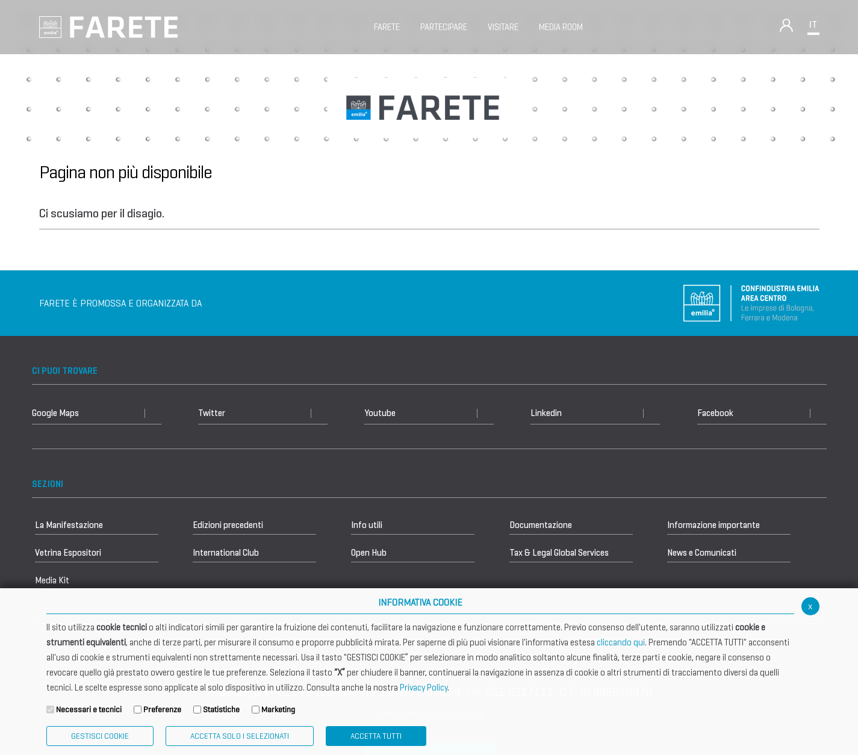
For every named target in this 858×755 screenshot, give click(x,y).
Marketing (278, 709)
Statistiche (221, 709)
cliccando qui (621, 642)
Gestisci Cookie (100, 736)
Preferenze (162, 709)
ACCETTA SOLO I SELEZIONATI (239, 736)
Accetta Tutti (376, 736)
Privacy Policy (423, 687)
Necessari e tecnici (89, 709)
